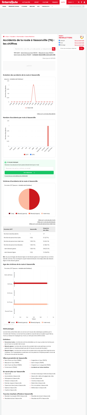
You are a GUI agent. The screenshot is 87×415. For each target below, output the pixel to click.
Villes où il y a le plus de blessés (46, 222)
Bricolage (62, 45)
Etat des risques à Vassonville (13, 383)
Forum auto (45, 6)
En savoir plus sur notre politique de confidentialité (16, 176)
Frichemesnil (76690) (11, 367)
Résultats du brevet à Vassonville (40, 396)
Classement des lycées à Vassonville (15, 385)
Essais (4, 6)
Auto (63, 2)
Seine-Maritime (29, 36)
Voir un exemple (79, 40)
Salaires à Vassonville (11, 388)
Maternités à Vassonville (38, 383)
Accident (12, 36)
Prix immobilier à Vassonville (39, 385)
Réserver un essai (14, 6)
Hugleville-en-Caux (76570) (39, 360)
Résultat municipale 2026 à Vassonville (16, 396)
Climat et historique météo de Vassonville (43, 374)
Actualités (26, 2)
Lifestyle (62, 40)
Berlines (32, 6)
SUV (38, 6)
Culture (45, 2)
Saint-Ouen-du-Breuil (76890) (13, 365)
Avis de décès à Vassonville (12, 376)
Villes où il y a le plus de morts (46, 220)
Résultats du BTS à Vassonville (40, 398)
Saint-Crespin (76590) (37, 362)
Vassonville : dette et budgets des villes (42, 376)
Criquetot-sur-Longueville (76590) (41, 365)
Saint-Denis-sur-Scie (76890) (13, 360)
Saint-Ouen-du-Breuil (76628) (22, 55)
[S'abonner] (71, 48)
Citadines (24, 6)
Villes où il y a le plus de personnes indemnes (42, 224)
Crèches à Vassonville (37, 381)
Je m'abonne (28, 172)
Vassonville (8, 374)
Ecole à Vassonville (36, 378)
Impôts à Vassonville (11, 390)
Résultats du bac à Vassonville (13, 398)
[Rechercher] (76, 6)
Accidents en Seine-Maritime (40, 367)
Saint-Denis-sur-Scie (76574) (29, 53)
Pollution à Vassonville (11, 381)
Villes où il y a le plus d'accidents (46, 114)
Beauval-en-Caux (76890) (12, 362)
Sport (36, 2)
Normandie (20, 36)
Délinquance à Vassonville (12, 378)
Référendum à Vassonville (38, 388)
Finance (55, 2)
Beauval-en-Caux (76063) (46, 53)
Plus (71, 2)
